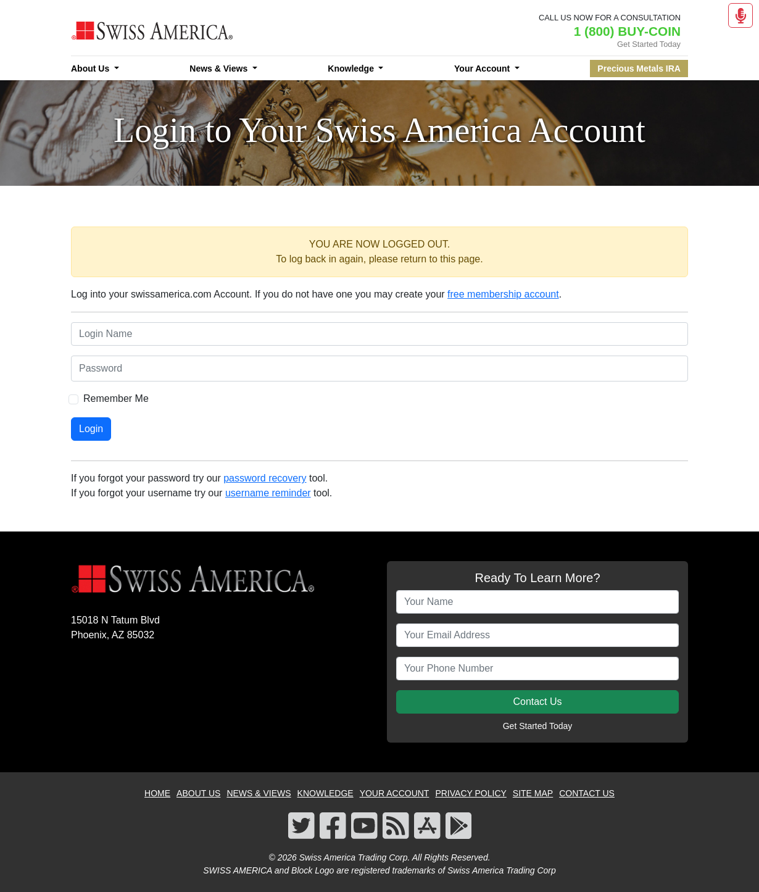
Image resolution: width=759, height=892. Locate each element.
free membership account (503, 294)
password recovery (264, 478)
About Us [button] (91, 68)
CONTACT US (587, 793)
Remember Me (116, 398)
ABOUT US (198, 793)
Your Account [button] (483, 68)
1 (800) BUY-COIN (627, 31)
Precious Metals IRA (639, 68)
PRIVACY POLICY (470, 793)
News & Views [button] (219, 68)
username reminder (268, 493)
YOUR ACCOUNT (394, 793)
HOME (157, 793)
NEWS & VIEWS (258, 793)
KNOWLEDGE (325, 793)
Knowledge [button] (352, 68)
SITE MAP (533, 793)
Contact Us (537, 701)
